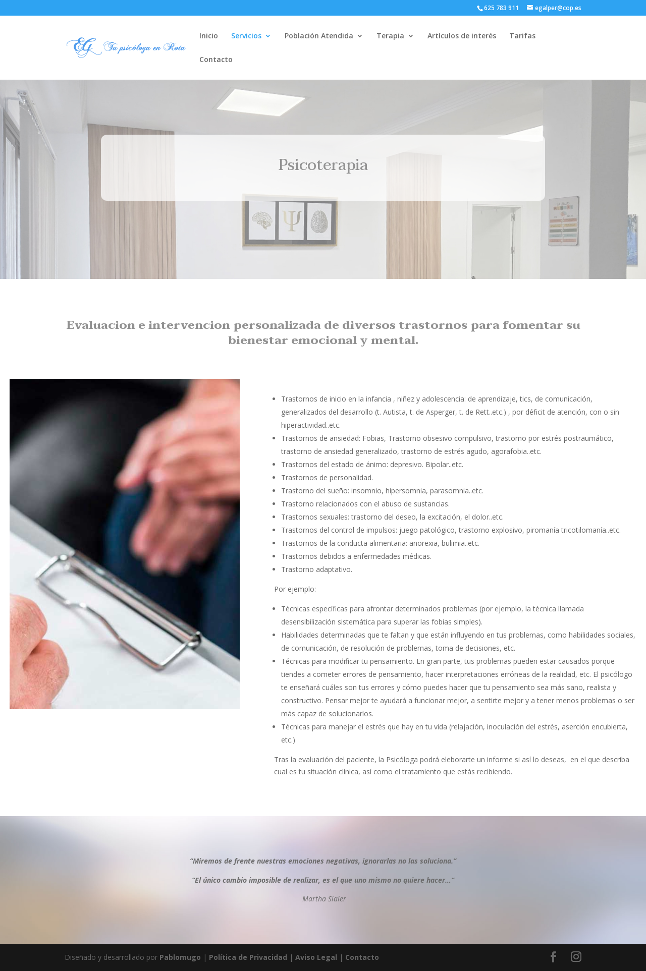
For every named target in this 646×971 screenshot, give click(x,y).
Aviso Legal (316, 957)
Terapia (390, 36)
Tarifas (522, 36)
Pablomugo (180, 957)
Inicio (208, 36)
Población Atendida (319, 36)
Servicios (246, 36)
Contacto (216, 60)
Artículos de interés (461, 36)
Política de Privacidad (248, 957)
